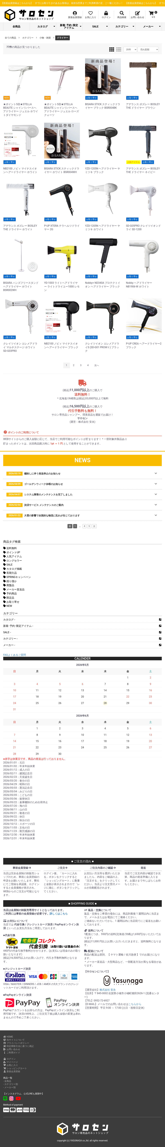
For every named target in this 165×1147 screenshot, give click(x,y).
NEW (7, 605)
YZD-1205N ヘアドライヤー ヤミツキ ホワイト (103, 224)
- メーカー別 (9, 1087)
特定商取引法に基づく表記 (18, 1046)
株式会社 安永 (108, 989)
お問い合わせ (11, 1049)
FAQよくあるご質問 (14, 654)
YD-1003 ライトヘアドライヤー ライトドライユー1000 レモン (62, 283)
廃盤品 (8, 585)
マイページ (10, 1062)
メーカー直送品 (13, 589)
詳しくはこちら (59, 913)
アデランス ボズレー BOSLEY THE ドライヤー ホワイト (21, 224)
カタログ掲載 (12, 568)
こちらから (134, 1004)
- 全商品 (7, 1081)
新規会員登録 (11, 1071)
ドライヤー (62, 37)
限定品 (8, 597)
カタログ (46, 26)
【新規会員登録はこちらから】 (79, 3)
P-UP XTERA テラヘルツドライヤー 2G (62, 224)
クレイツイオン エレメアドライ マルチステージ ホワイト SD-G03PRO (21, 344)
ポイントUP (11, 552)
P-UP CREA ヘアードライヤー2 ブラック (144, 342)
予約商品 (10, 593)
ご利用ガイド (11, 1052)
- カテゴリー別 (10, 1084)
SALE (100, 26)
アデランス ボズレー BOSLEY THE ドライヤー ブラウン (144, 102)
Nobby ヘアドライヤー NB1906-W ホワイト (144, 281)
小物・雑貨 (45, 37)
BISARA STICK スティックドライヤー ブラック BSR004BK (103, 102)
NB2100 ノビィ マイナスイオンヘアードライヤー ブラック (62, 342)
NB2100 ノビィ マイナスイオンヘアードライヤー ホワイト (21, 167)
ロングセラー (12, 560)
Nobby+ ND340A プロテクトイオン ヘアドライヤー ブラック (103, 281)
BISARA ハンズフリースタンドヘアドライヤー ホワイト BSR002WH (21, 283)
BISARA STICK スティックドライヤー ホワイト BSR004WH (62, 167)
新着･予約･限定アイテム (70, 26)
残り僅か (10, 581)
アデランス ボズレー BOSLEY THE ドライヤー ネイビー (144, 167)
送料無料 (10, 548)
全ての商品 (10, 37)
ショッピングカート (15, 1068)
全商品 (16, 26)
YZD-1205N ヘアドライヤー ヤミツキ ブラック (103, 167)
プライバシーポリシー (16, 1043)
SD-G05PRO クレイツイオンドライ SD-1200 (144, 224)
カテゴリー (124, 26)
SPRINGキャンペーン (17, 577)
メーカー (152, 26)
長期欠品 (10, 572)
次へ (96, 365)
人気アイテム (12, 556)
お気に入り (10, 1065)
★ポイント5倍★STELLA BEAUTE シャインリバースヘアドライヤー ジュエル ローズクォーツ (62, 106)
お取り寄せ (11, 601)
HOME (8, 1036)
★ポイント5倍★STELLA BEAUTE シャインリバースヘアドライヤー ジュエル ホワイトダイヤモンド (21, 106)
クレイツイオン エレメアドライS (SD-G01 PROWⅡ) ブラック (103, 344)
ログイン (9, 1059)
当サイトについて (14, 1040)
